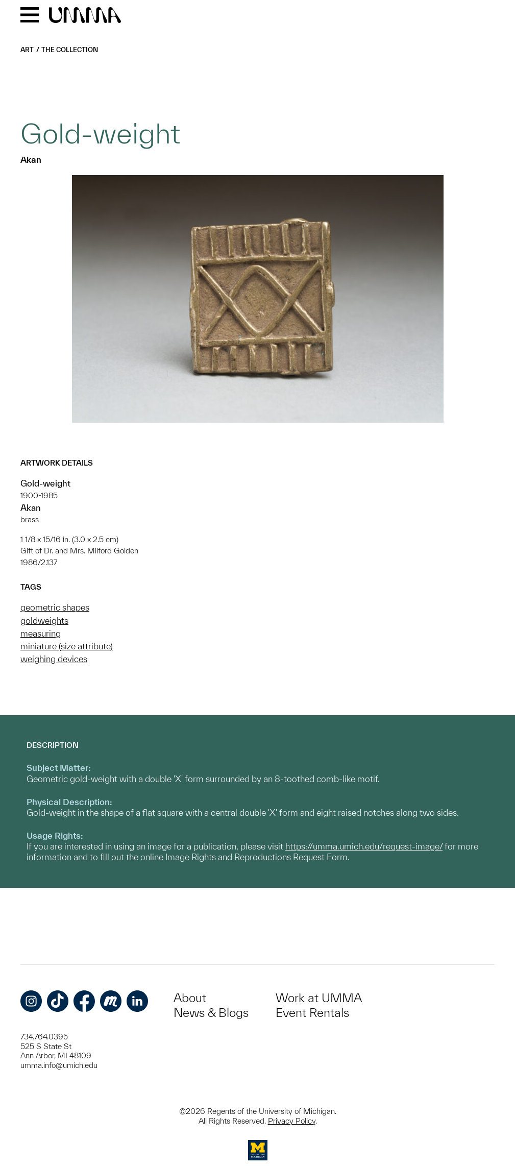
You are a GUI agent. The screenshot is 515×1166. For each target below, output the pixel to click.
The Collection (69, 50)
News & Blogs (211, 1012)
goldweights (44, 620)
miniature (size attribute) (66, 646)
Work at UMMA (319, 998)
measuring (40, 633)
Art (27, 50)
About (190, 998)
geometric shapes (54, 607)
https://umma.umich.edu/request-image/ (364, 846)
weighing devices (53, 659)
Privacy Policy (291, 1120)
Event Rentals (312, 1012)
